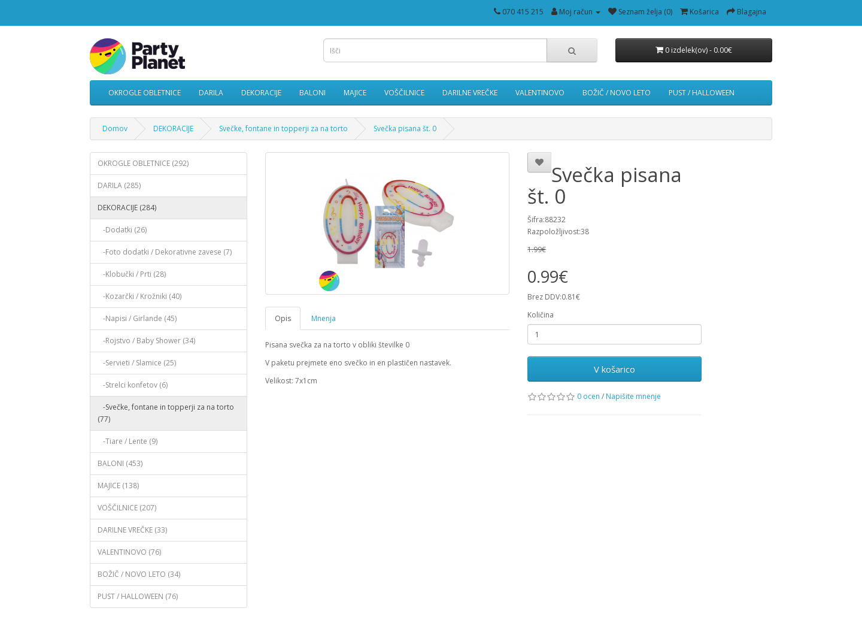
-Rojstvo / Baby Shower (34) (146, 340)
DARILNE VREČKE (469, 92)
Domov (115, 128)
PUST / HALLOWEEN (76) (138, 596)
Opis (283, 318)
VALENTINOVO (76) (129, 552)
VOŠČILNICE (404, 92)
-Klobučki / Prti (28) (132, 274)
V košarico (614, 369)
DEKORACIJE (261, 92)
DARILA (211, 92)
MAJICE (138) (118, 485)
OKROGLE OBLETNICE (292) (143, 163)
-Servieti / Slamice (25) (137, 363)
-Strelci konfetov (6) (133, 385)
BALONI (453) (120, 463)
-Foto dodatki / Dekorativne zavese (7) (165, 252)
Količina (540, 315)
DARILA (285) (119, 185)
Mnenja (323, 318)
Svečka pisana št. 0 (405, 128)
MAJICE (355, 92)
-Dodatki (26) (122, 230)
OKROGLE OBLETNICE (144, 92)
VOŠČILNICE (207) (127, 508)
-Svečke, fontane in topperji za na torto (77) (166, 413)
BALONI (312, 92)
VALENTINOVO (539, 92)
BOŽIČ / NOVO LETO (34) (139, 574)
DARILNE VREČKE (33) (132, 530)
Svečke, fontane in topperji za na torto (283, 128)
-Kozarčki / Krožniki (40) (139, 296)
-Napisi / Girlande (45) (137, 318)
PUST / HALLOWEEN (701, 92)
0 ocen (588, 396)
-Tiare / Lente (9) (127, 441)
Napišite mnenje (633, 396)
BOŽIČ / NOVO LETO (616, 92)
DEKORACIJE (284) (127, 207)
